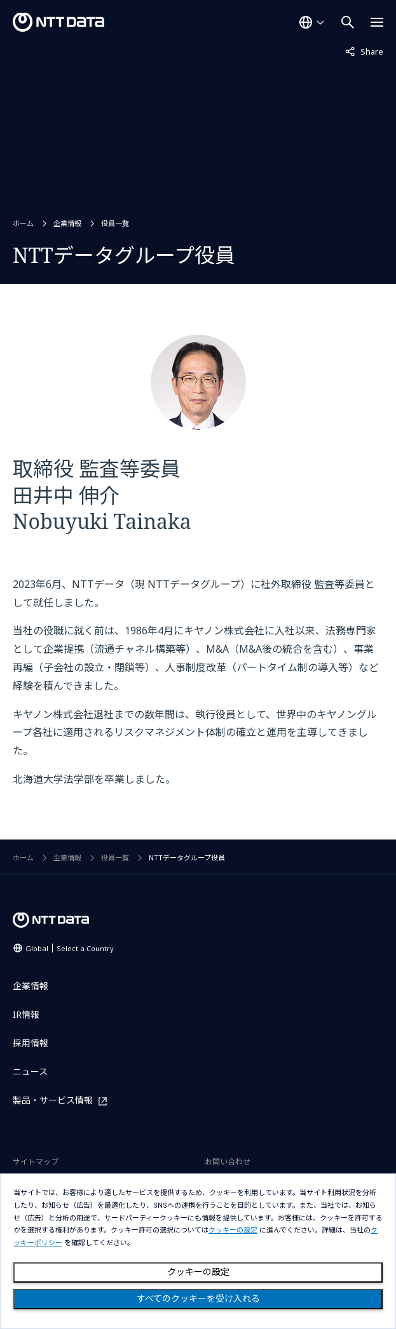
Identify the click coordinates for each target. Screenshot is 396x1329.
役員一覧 (115, 223)
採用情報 (30, 1043)
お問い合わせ (227, 1161)
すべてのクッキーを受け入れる (198, 1298)
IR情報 (26, 1014)
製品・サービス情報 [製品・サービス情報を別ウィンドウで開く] (53, 1100)
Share (364, 50)
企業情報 (67, 223)
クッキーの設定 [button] (232, 1230)
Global (69, 948)
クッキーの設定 (198, 1272)
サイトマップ (35, 1161)
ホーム (23, 223)
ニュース (30, 1071)
